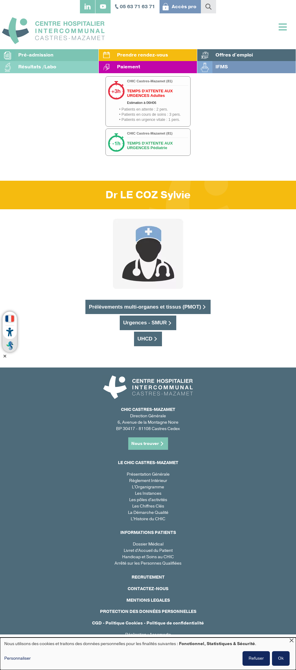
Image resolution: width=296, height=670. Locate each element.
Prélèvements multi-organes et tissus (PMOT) (145, 307)
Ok (281, 658)
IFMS (221, 66)
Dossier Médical (148, 544)
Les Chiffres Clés (148, 506)
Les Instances (148, 493)
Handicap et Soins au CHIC (148, 557)
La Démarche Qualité (148, 512)
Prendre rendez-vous (142, 55)
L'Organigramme (148, 487)
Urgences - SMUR (145, 323)
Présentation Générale (148, 474)
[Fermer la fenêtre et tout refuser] (291, 641)
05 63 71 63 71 (137, 6)
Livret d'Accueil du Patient (148, 550)
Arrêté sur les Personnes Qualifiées (148, 563)
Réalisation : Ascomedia (148, 635)
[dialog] (148, 654)
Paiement (128, 66)
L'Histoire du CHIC (148, 519)
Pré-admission (35, 55)
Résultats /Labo (37, 66)
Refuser (256, 658)
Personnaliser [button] (17, 658)
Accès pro (184, 6)
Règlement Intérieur (148, 481)
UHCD (144, 339)
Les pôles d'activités (148, 500)
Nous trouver (145, 443)
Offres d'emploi (234, 55)
